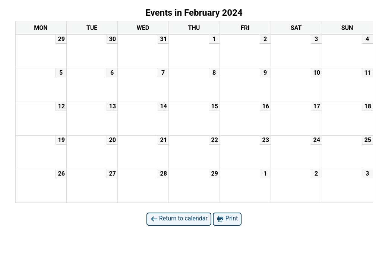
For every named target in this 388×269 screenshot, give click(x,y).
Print (227, 219)
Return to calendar (179, 219)
